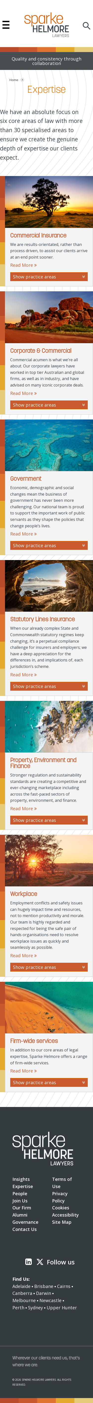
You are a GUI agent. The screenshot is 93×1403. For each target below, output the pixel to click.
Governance (25, 1222)
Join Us (20, 1201)
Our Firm (21, 1208)
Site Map (61, 1222)
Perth (18, 1308)
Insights (21, 1179)
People (19, 1193)
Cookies (60, 1208)
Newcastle (50, 1300)
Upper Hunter (62, 1308)
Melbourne (24, 1300)
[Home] (13, 80)
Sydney (35, 1308)
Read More (23, 265)
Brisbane (43, 1286)
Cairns (63, 1286)
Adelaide (21, 1286)
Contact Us (24, 1229)
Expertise (22, 1186)
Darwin (43, 1293)
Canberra (22, 1293)
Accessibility (65, 1215)
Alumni (20, 1215)
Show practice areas (49, 277)
